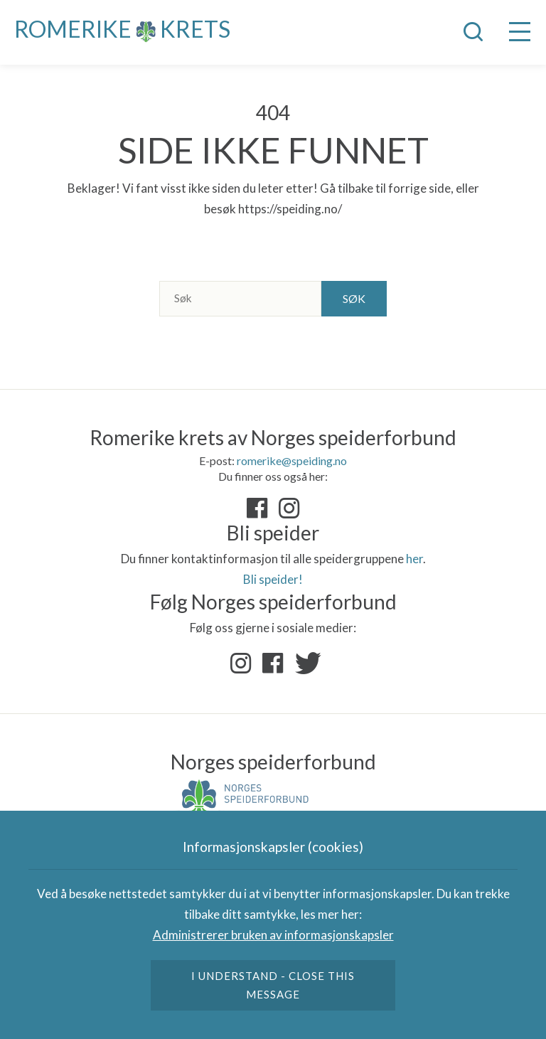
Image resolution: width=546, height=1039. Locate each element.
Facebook (273, 663)
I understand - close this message (273, 985)
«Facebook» (257, 508)
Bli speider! (273, 579)
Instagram (241, 663)
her (414, 558)
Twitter (305, 663)
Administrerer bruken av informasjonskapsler (273, 934)
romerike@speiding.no (292, 460)
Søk (354, 298)
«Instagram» (289, 508)
